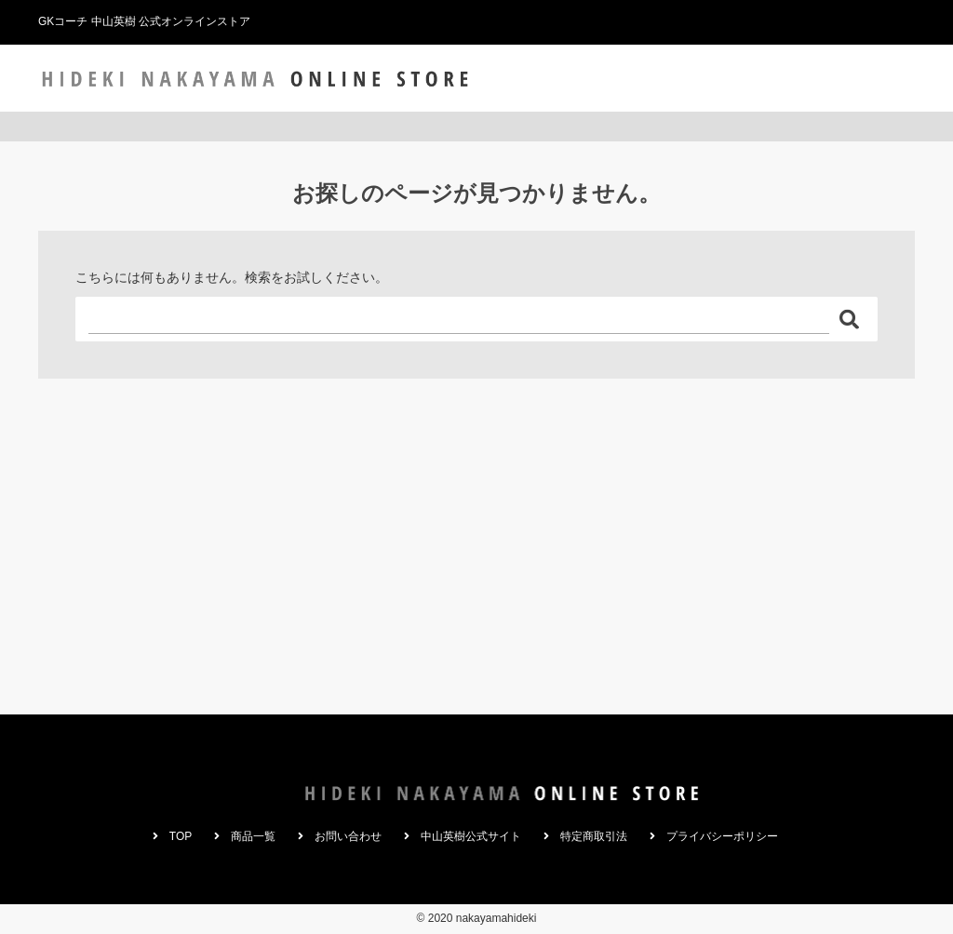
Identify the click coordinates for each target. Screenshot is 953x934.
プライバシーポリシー (722, 836)
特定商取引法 (593, 836)
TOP (567, 78)
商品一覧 (632, 78)
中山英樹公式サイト (845, 78)
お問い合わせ (722, 78)
